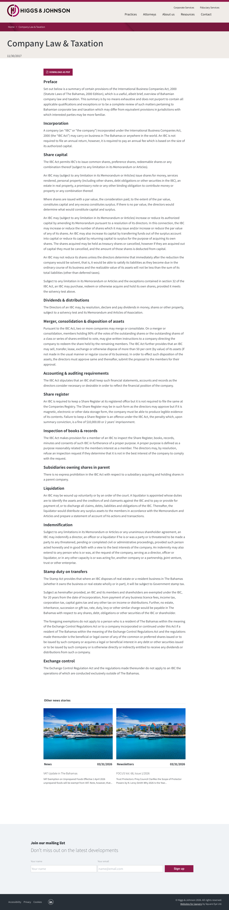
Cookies (37, 902)
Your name (36, 861)
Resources (187, 14)
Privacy (27, 902)
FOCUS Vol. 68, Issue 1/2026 (133, 773)
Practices (131, 14)
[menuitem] (184, 7)
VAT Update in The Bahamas (60, 773)
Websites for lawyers (191, 904)
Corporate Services (184, 7)
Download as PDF (58, 72)
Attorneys (149, 14)
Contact (206, 14)
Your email (103, 861)
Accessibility (14, 902)
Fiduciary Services (209, 7)
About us (168, 14)
